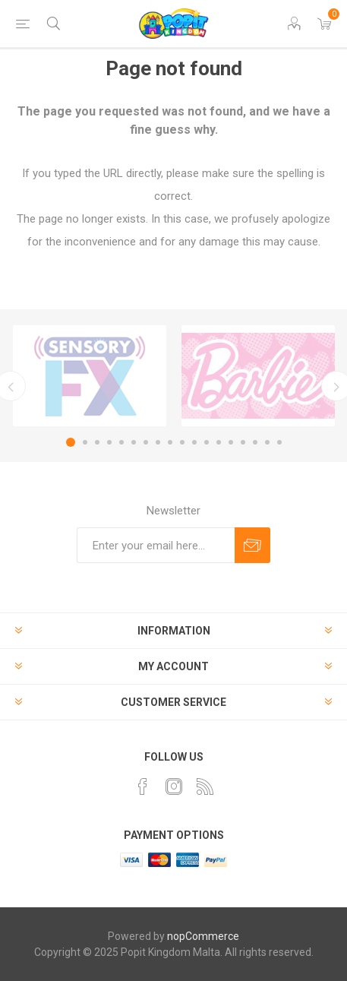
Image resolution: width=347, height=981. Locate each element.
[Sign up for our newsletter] (156, 545)
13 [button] (218, 442)
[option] (89, 375)
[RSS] (205, 786)
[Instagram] (174, 786)
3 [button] (97, 442)
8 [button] (158, 442)
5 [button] (121, 442)
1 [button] (70, 442)
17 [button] (267, 442)
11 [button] (194, 442)
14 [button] (231, 442)
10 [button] (182, 442)
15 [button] (243, 442)
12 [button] (206, 442)
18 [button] (279, 442)
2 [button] (85, 442)
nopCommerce (203, 936)
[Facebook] (143, 786)
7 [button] (146, 442)
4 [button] (109, 442)
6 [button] (133, 442)
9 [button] (170, 442)
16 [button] (255, 442)
